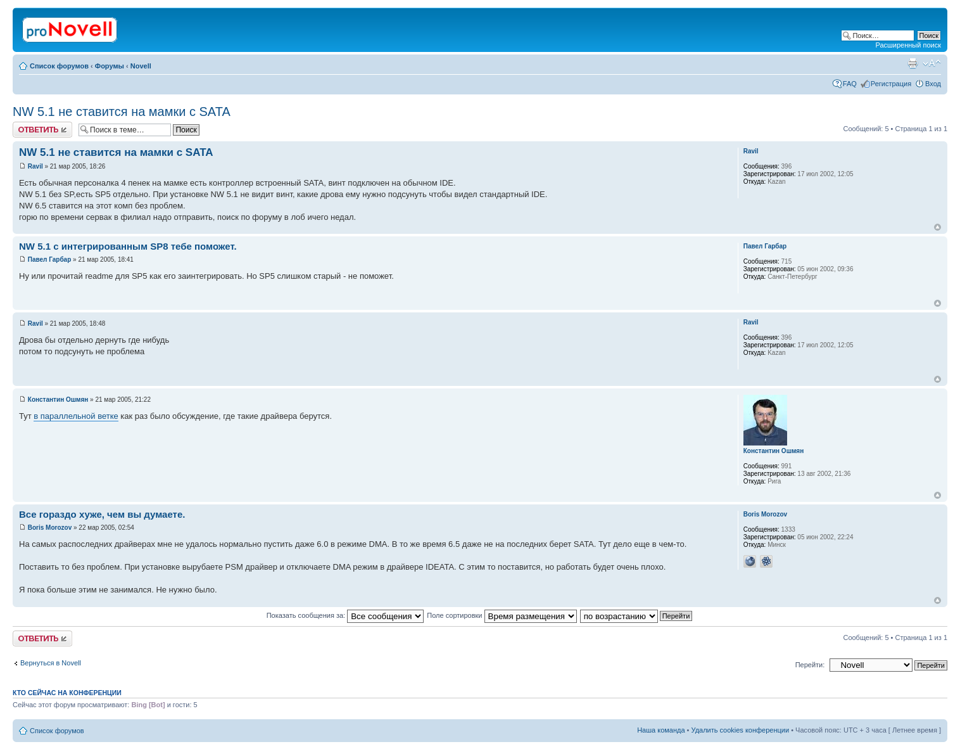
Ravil (35, 166)
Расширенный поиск (908, 45)
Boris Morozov (50, 527)
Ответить (42, 130)
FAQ (850, 83)
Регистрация (891, 83)
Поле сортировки (501, 615)
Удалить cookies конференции (741, 730)
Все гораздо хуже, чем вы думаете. (102, 514)
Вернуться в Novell (50, 663)
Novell (140, 66)
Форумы (109, 66)
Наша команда (661, 730)
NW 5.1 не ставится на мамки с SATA (122, 112)
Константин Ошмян (58, 399)
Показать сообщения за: (345, 615)
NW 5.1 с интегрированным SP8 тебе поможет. (128, 246)
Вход (933, 83)
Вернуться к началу (937, 227)
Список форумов (59, 66)
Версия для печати (912, 63)
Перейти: (810, 665)
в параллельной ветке (76, 416)
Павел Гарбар (50, 259)
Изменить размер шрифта (932, 63)
